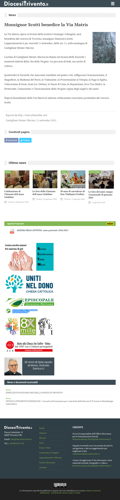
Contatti (43, 467)
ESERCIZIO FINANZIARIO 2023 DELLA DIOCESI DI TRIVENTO (60, 391)
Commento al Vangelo (49, 452)
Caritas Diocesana (47, 462)
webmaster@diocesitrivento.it (86, 453)
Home (42, 428)
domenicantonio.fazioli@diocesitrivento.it (92, 439)
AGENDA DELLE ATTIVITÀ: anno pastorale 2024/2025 (42, 230)
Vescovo (43, 433)
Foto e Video (45, 447)
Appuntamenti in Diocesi (50, 457)
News (41, 442)
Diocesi (42, 437)
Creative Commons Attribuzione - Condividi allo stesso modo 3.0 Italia (70, 492)
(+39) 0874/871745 (16, 443)
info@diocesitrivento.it (21, 439)
